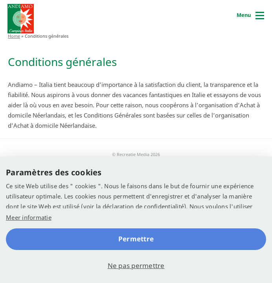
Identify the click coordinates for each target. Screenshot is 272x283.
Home (14, 36)
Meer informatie (28, 217)
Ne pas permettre (136, 265)
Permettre (136, 238)
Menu (244, 14)
